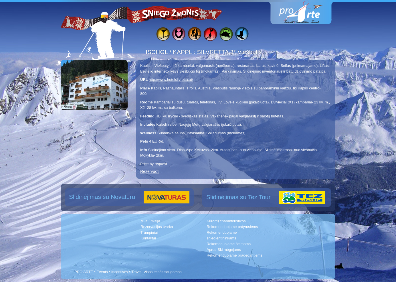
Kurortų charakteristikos (226, 221)
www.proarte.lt (305, 12)
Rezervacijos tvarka (156, 227)
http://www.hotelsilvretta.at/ (171, 79)
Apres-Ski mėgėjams (224, 249)
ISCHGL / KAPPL (170, 52)
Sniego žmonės (170, 13)
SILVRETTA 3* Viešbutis (229, 52)
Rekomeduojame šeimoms (229, 244)
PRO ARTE (83, 272)
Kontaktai (148, 238)
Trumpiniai (149, 232)
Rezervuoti (149, 171)
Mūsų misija (150, 221)
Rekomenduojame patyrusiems (232, 227)
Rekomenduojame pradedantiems (234, 255)
